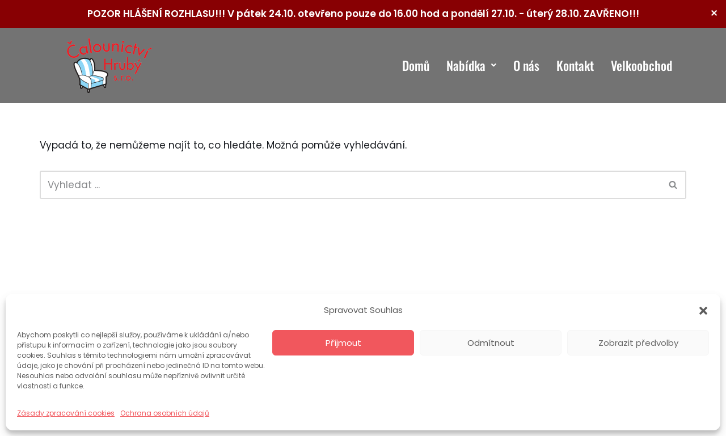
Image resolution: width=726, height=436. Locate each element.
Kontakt (575, 65)
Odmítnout (490, 343)
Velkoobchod (641, 65)
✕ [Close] (713, 13)
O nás (526, 65)
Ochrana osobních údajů (164, 413)
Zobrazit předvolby (638, 343)
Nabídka (471, 65)
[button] (703, 310)
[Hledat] (350, 185)
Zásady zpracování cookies (66, 413)
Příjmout (343, 343)
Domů (415, 65)
